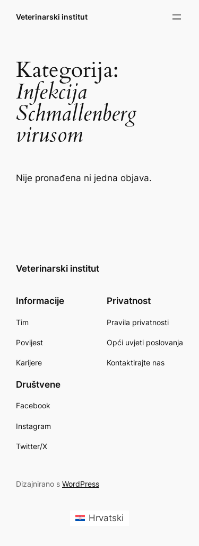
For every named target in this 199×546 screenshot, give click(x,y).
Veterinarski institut (52, 16)
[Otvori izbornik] (176, 17)
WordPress (80, 483)
